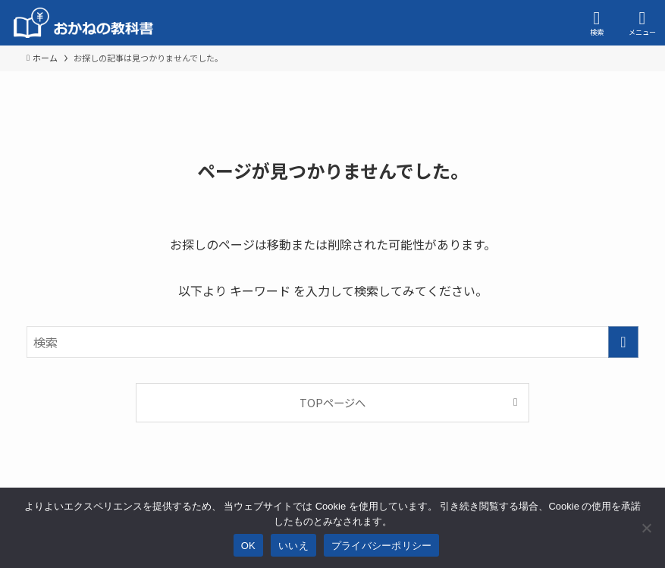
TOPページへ (332, 402)
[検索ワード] (332, 342)
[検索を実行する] (623, 342)
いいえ (293, 545)
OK (248, 545)
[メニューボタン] (642, 23)
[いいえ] (646, 527)
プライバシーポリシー (381, 545)
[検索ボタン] (597, 23)
